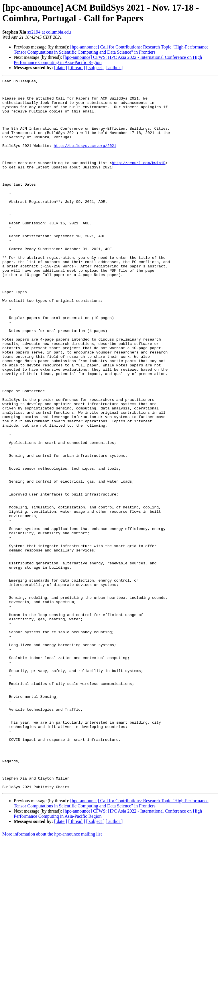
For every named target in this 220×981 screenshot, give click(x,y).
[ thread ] (76, 67)
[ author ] (114, 67)
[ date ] (60, 67)
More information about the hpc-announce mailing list (52, 976)
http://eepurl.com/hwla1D (138, 179)
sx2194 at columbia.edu (49, 32)
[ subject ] (95, 67)
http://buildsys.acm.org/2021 (85, 159)
